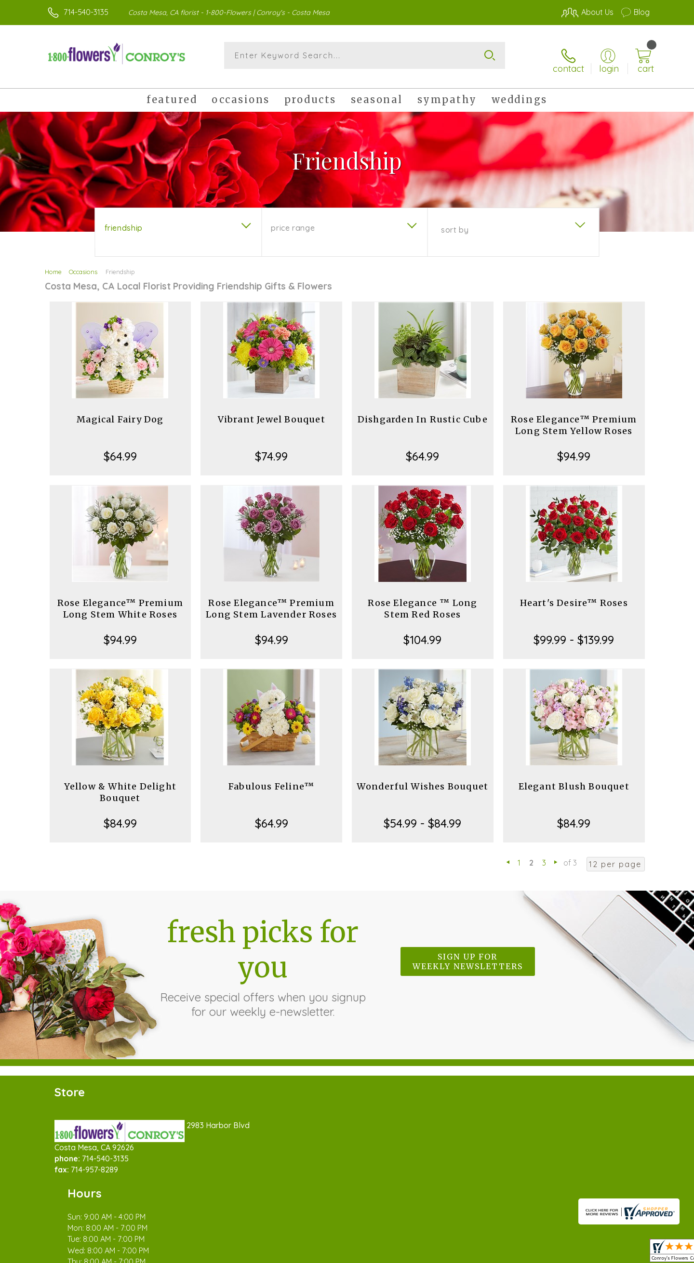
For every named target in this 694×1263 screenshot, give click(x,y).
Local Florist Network (564, 1253)
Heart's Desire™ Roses (574, 595)
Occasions (83, 264)
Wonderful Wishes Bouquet (422, 778)
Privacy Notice (495, 1253)
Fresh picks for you (262, 959)
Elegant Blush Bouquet (574, 778)
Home (53, 264)
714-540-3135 (86, 12)
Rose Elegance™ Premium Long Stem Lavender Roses (271, 601)
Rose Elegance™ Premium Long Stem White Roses (120, 601)
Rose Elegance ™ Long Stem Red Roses (422, 601)
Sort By (454, 222)
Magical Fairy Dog (120, 411)
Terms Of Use (438, 1253)
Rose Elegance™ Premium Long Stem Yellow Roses (574, 417)
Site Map (624, 1253)
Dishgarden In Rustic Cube (423, 411)
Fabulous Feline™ (271, 778)
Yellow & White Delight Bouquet (120, 784)
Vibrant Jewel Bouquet (271, 411)
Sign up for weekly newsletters (468, 953)
